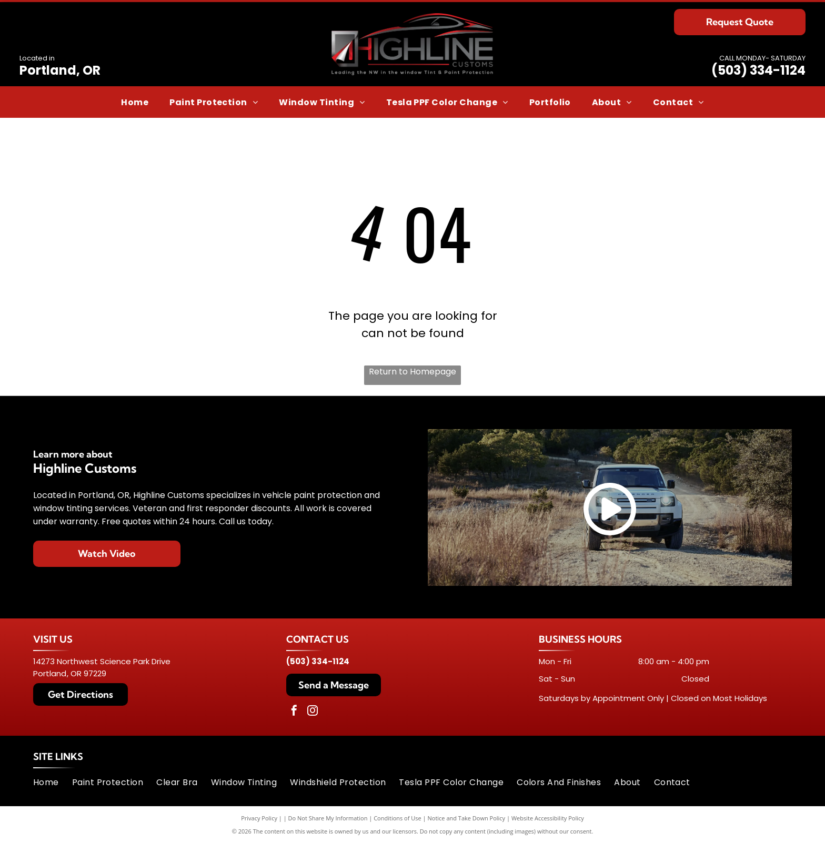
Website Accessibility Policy (547, 818)
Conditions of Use (397, 818)
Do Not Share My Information (328, 818)
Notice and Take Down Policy (467, 818)
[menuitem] (134, 102)
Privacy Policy (259, 818)
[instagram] (312, 712)
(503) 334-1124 (758, 70)
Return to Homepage (412, 371)
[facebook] (294, 712)
